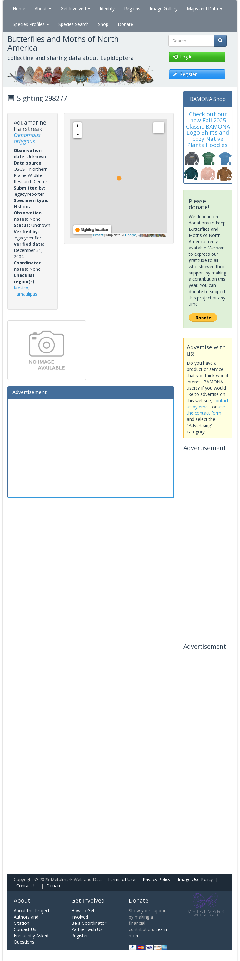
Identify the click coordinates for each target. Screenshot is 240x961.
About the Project (32, 911)
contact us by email (208, 403)
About (43, 9)
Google (130, 235)
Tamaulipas (25, 294)
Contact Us (27, 886)
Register (79, 936)
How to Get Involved (83, 914)
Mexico (21, 288)
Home (19, 9)
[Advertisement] (91, 447)
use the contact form (206, 410)
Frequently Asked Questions (31, 939)
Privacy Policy (156, 879)
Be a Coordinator (88, 923)
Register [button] (185, 74)
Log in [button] (182, 57)
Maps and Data (204, 9)
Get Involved (75, 9)
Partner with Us (86, 929)
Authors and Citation (26, 920)
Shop (103, 24)
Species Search (73, 24)
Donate (125, 24)
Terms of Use (121, 879)
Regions (132, 9)
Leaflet (98, 235)
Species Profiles (31, 24)
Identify (107, 9)
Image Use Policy (195, 879)
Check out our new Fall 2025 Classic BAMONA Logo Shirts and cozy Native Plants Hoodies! (208, 129)
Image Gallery (164, 9)
